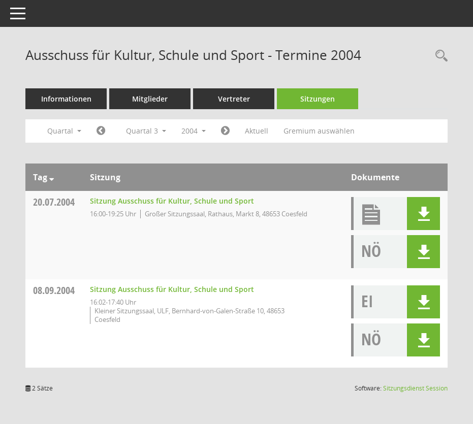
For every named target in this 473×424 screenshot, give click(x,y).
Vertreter (234, 99)
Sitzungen (317, 99)
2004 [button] (193, 131)
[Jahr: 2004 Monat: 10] (225, 131)
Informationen (66, 99)
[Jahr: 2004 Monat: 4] (101, 131)
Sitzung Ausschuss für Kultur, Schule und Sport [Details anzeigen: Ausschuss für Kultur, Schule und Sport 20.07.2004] (172, 201)
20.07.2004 (54, 202)
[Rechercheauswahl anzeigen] (439, 56)
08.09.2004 (54, 290)
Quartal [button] (64, 131)
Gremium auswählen (319, 131)
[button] (423, 213)
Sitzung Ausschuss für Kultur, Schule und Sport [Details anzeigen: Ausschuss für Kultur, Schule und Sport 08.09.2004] (172, 289)
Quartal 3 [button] (146, 131)
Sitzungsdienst (415, 388)
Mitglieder (150, 99)
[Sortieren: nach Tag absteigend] (51, 177)
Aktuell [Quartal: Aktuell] (256, 131)
